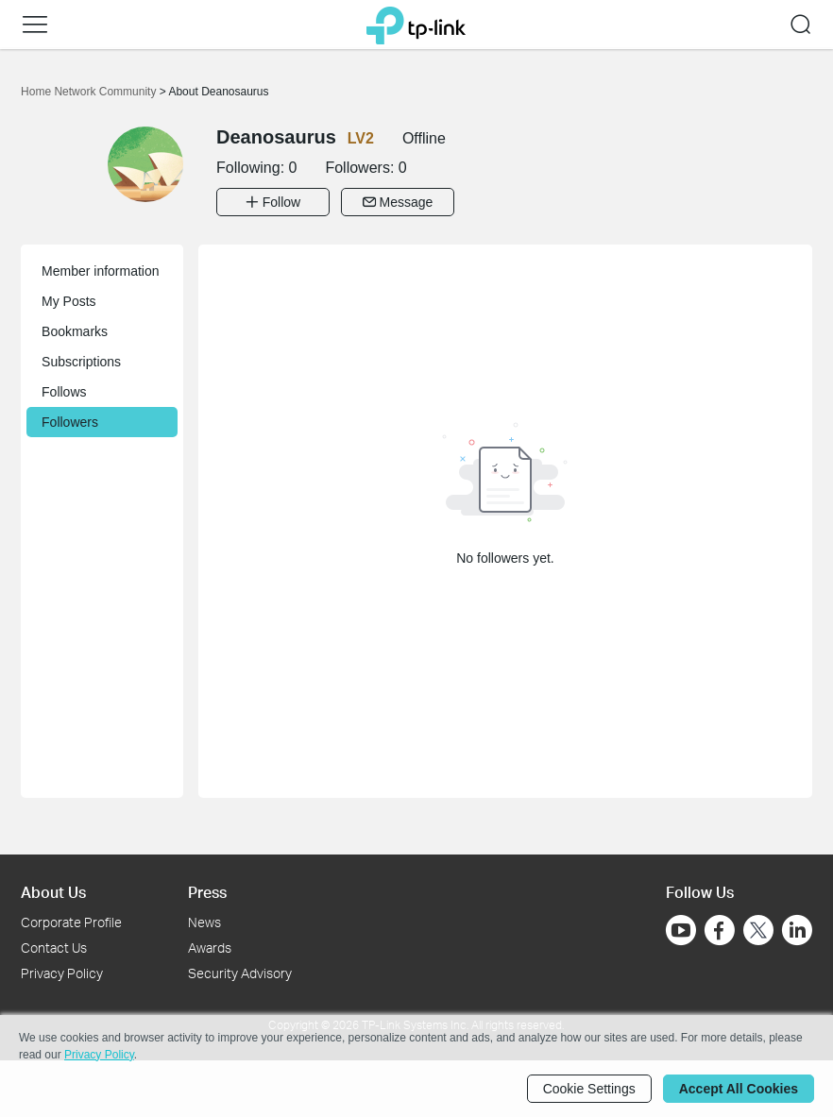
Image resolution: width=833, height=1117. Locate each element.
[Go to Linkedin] (797, 930)
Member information (101, 271)
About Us (53, 892)
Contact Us (54, 947)
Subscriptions (81, 361)
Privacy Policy (62, 973)
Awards (209, 947)
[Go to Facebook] (720, 930)
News (204, 922)
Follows (64, 391)
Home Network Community (90, 91)
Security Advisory (240, 973)
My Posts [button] (69, 301)
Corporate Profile (71, 922)
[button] (35, 24)
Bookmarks (75, 331)
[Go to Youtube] (681, 930)
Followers (70, 422)
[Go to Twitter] (758, 932)
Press (207, 892)
